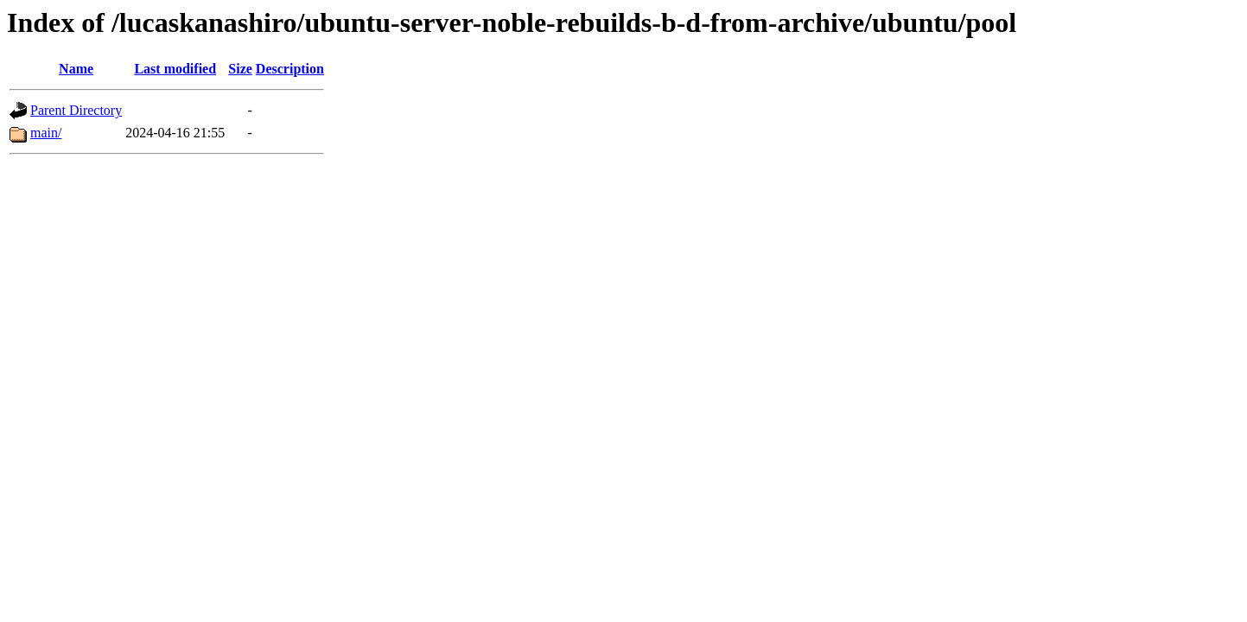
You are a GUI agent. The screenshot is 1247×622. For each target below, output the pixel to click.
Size (240, 68)
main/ (45, 132)
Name (76, 68)
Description (290, 68)
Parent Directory (76, 110)
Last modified (175, 68)
